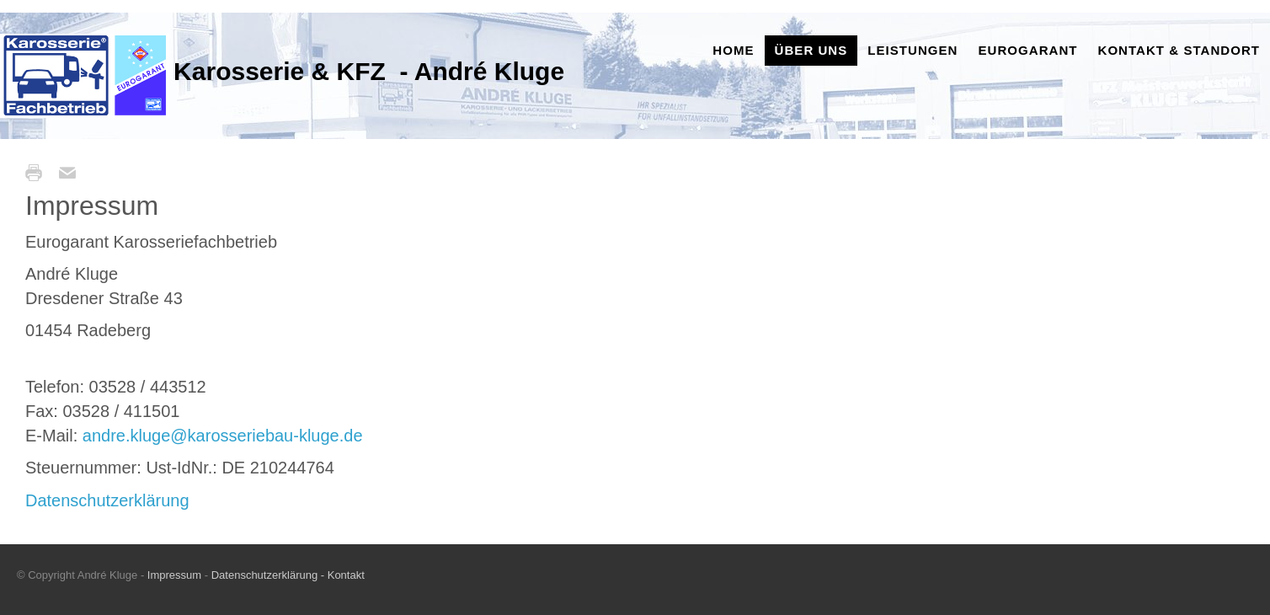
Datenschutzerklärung (107, 500)
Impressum (176, 575)
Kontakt (344, 575)
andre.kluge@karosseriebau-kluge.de (223, 435)
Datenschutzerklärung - (267, 575)
